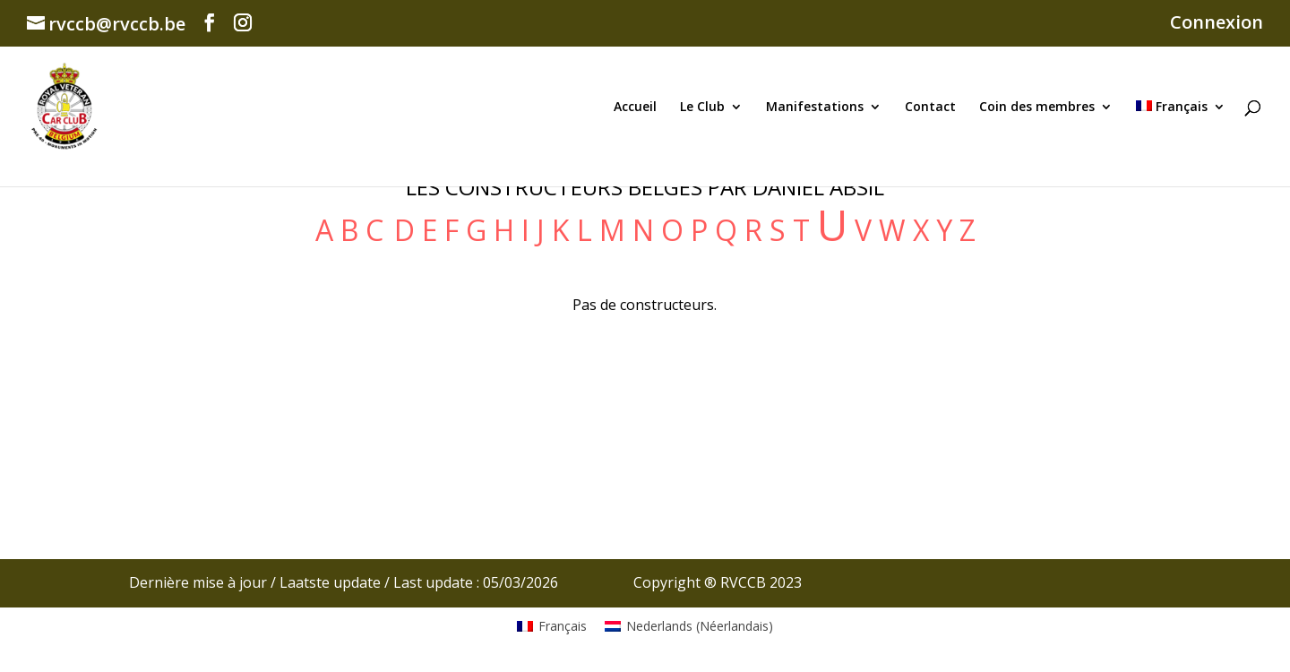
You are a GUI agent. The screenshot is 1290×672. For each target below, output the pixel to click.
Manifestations (815, 107)
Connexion (1216, 23)
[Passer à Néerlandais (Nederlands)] (689, 626)
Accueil (635, 107)
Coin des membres (1037, 107)
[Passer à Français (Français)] (552, 626)
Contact (930, 107)
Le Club (702, 107)
